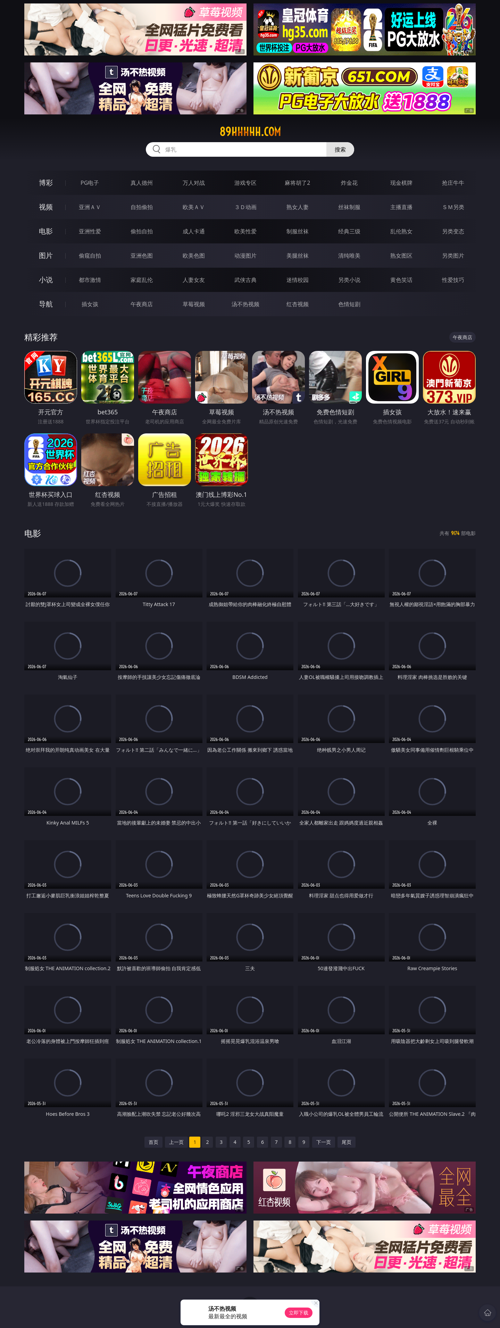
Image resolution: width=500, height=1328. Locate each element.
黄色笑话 (401, 280)
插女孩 (90, 304)
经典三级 (349, 231)
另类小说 (349, 280)
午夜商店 (142, 304)
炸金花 (349, 183)
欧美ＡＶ (194, 207)
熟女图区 (401, 255)
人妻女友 (194, 280)
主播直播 (401, 207)
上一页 (176, 1142)
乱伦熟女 (401, 231)
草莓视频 (194, 304)
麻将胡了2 (297, 183)
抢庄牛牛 (453, 183)
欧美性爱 (245, 231)
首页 (153, 1142)
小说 (46, 279)
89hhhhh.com (250, 132)
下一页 (323, 1142)
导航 (46, 304)
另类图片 (453, 255)
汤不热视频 (245, 304)
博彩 (46, 182)
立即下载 (298, 1312)
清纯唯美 (349, 255)
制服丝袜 (297, 231)
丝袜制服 (349, 207)
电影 (46, 231)
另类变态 (453, 231)
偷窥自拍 (90, 255)
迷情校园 (297, 280)
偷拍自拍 (142, 231)
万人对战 (194, 183)
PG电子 (90, 183)
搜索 (340, 149)
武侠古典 (245, 280)
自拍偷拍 (142, 207)
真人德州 (142, 183)
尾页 (346, 1142)
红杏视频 (297, 304)
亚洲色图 (142, 255)
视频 (46, 207)
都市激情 (90, 280)
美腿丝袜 (297, 255)
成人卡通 (194, 231)
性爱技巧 (453, 280)
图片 (46, 255)
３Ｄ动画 (245, 207)
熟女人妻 (297, 207)
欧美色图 (194, 255)
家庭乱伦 (142, 280)
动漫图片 (245, 255)
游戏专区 (245, 183)
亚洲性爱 (90, 231)
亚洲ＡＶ (90, 207)
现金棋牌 (401, 183)
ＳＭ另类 (453, 207)
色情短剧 (349, 304)
